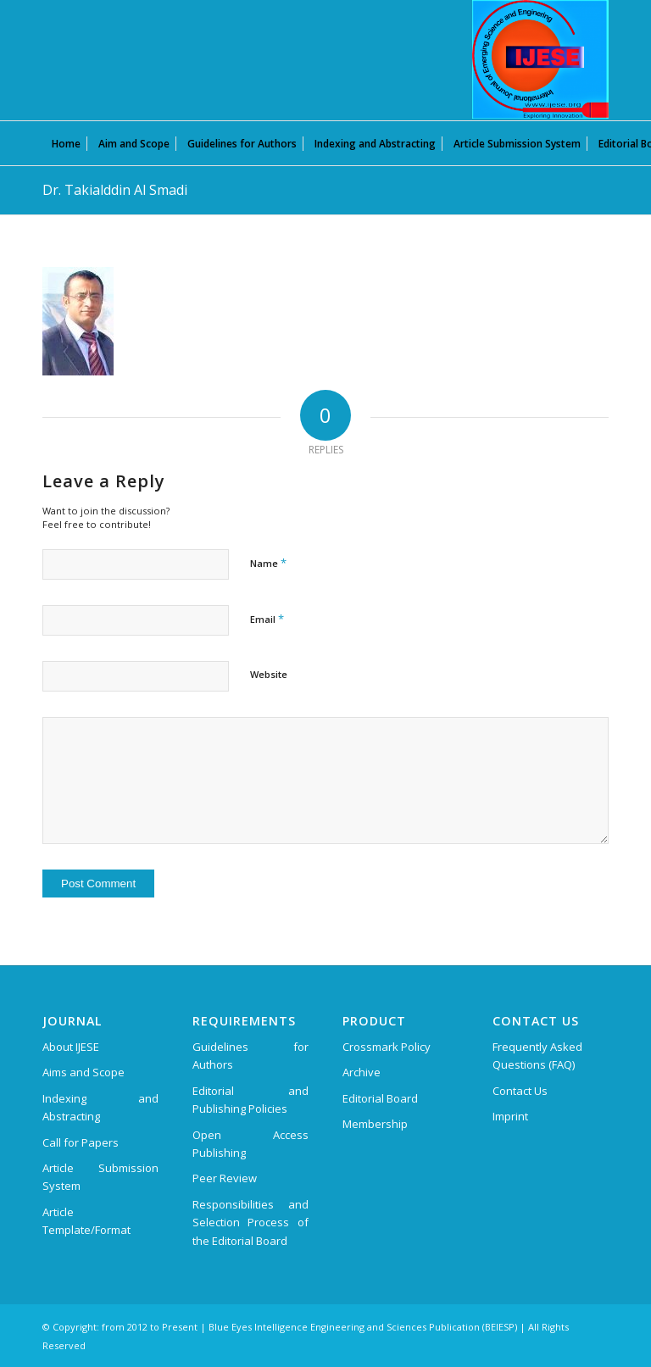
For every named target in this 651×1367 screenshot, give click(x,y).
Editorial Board (380, 1098)
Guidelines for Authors (250, 1055)
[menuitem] (66, 143)
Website (268, 674)
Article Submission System (100, 1176)
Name (268, 562)
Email (267, 618)
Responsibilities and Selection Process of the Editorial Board (250, 1222)
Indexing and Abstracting (100, 1107)
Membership (375, 1123)
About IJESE (70, 1046)
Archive (361, 1072)
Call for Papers (80, 1142)
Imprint (510, 1116)
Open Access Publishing (250, 1143)
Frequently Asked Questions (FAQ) (537, 1055)
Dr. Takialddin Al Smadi (114, 190)
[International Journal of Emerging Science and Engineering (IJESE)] (540, 59)
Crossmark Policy (386, 1046)
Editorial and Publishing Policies (250, 1099)
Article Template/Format (86, 1220)
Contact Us (520, 1090)
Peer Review (224, 1178)
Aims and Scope (83, 1072)
